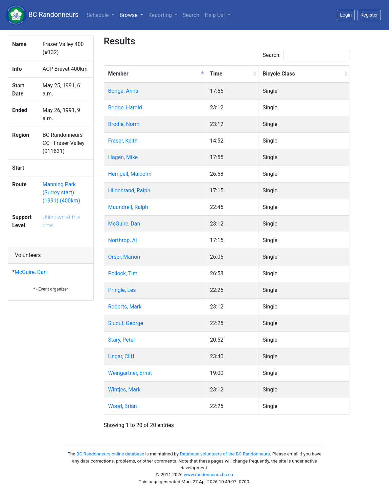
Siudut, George (125, 323)
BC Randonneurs (41, 15)
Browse (133, 14)
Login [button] (346, 15)
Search (191, 15)
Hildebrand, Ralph (129, 190)
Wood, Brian (122, 406)
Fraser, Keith (123, 140)
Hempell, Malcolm (130, 174)
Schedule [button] (98, 15)
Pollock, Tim (123, 273)
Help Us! (215, 15)
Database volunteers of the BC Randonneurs (225, 453)
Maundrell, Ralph (128, 207)
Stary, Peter (121, 340)
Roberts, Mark (125, 306)
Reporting (160, 15)
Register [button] (369, 15)
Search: (305, 55)
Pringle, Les (122, 290)
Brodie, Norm (124, 124)
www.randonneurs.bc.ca (208, 474)
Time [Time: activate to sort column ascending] (216, 73)
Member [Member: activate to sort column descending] (118, 73)
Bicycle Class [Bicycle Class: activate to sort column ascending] (278, 73)
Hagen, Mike (123, 157)
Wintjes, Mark (124, 389)
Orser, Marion (124, 257)
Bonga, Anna (123, 91)
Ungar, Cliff (121, 356)
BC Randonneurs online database (110, 453)
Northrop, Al (122, 240)
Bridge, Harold (125, 107)
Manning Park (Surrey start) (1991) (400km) (61, 192)
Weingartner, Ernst (130, 373)
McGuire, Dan (31, 272)
